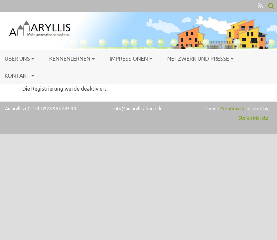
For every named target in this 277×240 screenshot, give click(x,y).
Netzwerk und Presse (198, 58)
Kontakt (17, 75)
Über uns (17, 58)
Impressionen (129, 58)
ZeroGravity (232, 108)
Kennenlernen (69, 58)
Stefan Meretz (253, 118)
